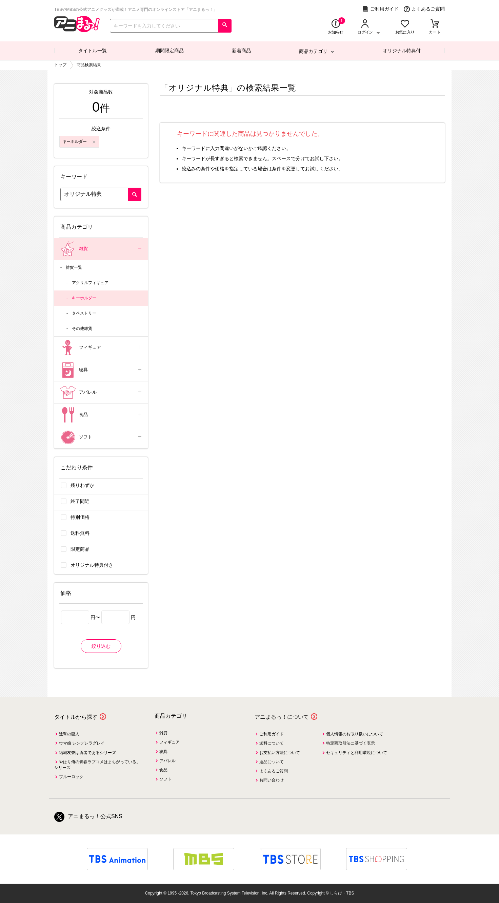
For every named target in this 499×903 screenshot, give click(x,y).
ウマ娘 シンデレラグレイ (82, 743)
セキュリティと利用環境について (356, 752)
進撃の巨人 (69, 734)
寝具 (101, 370)
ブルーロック (71, 776)
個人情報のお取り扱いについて (354, 734)
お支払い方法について (279, 752)
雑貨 (101, 249)
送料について (271, 743)
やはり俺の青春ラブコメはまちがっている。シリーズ (97, 764)
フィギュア (101, 347)
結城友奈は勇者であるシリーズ (87, 752)
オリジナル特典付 (402, 50)
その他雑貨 (82, 328)
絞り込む (101, 646)
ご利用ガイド (380, 9)
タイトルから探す (76, 717)
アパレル (101, 392)
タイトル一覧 (92, 50)
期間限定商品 (169, 50)
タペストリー (84, 313)
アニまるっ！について (282, 717)
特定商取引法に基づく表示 (350, 743)
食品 (101, 414)
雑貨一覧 (74, 267)
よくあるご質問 (424, 9)
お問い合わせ (271, 780)
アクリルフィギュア (90, 282)
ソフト (101, 437)
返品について (271, 761)
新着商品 (241, 50)
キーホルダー (84, 298)
